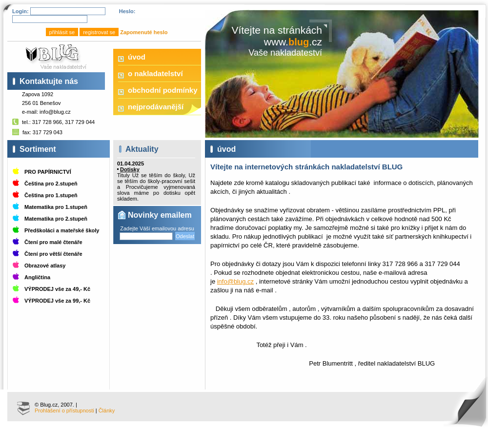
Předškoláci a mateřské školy (61, 230)
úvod (136, 57)
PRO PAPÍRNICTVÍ (47, 172)
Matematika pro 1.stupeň (55, 207)
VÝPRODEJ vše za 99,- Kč (57, 301)
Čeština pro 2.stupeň (51, 183)
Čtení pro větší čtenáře (53, 254)
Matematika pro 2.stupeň (55, 219)
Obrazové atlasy (44, 265)
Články (107, 410)
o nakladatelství (155, 73)
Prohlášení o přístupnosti (64, 410)
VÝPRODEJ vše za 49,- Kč (57, 289)
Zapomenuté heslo (143, 32)
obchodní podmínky (163, 90)
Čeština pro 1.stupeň (51, 195)
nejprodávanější (155, 107)
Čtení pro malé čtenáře (53, 242)
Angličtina (37, 277)
